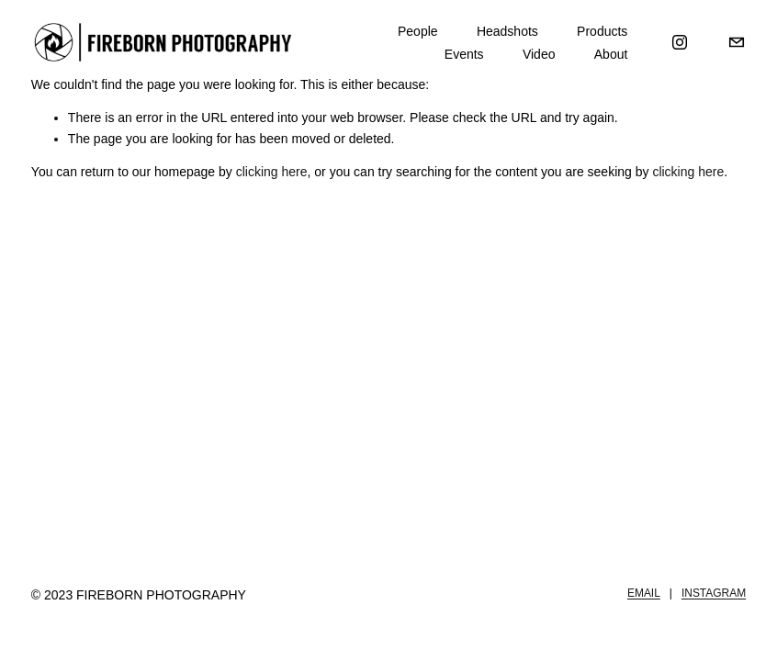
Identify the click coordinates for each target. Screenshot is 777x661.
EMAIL (643, 593)
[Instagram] (679, 42)
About (611, 54)
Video (539, 54)
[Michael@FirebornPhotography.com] (736, 42)
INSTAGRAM (713, 593)
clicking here (272, 171)
